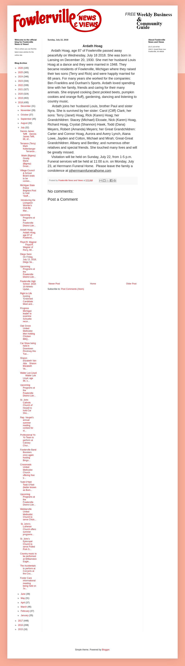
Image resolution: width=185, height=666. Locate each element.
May (23, 598)
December (26, 106)
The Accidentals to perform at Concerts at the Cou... (28, 569)
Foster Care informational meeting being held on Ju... (28, 583)
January (25, 615)
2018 (21, 102)
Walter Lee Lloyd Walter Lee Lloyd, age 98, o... (28, 377)
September (26, 119)
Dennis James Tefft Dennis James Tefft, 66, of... (28, 135)
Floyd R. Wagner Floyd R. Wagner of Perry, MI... (28, 246)
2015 (21, 629)
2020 (21, 94)
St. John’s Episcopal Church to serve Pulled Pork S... (27, 544)
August (24, 123)
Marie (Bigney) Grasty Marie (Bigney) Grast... (28, 161)
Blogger (105, 649)
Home (93, 283)
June (23, 594)
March (24, 607)
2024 (21, 76)
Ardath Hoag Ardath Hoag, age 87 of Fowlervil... (28, 234)
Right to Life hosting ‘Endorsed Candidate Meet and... (27, 298)
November (26, 110)
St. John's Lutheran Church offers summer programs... (28, 529)
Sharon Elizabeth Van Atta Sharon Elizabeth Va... (28, 363)
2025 (21, 72)
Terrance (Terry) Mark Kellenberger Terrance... (28, 147)
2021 (21, 89)
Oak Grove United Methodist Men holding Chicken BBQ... (27, 332)
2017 (21, 620)
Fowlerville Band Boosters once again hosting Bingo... (28, 455)
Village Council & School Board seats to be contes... (27, 175)
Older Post (131, 283)
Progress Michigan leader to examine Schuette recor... (26, 315)
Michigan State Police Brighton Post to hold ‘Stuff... (28, 190)
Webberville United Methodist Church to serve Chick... (28, 514)
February (25, 611)
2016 (21, 625)
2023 (21, 81)
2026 (21, 68)
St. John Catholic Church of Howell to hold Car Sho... (26, 406)
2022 (21, 85)
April (23, 602)
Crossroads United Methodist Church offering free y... (27, 471)
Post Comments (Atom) (72, 289)
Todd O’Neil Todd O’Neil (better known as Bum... (28, 486)
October (25, 114)
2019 (21, 98)
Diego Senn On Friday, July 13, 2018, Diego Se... (28, 258)
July (23, 127)
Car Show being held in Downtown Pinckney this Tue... (28, 348)
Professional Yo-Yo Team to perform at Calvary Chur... (28, 440)
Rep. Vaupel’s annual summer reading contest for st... (27, 424)
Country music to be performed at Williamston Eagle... (28, 557)
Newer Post (54, 283)
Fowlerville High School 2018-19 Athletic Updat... (28, 285)
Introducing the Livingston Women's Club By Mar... (27, 205)
